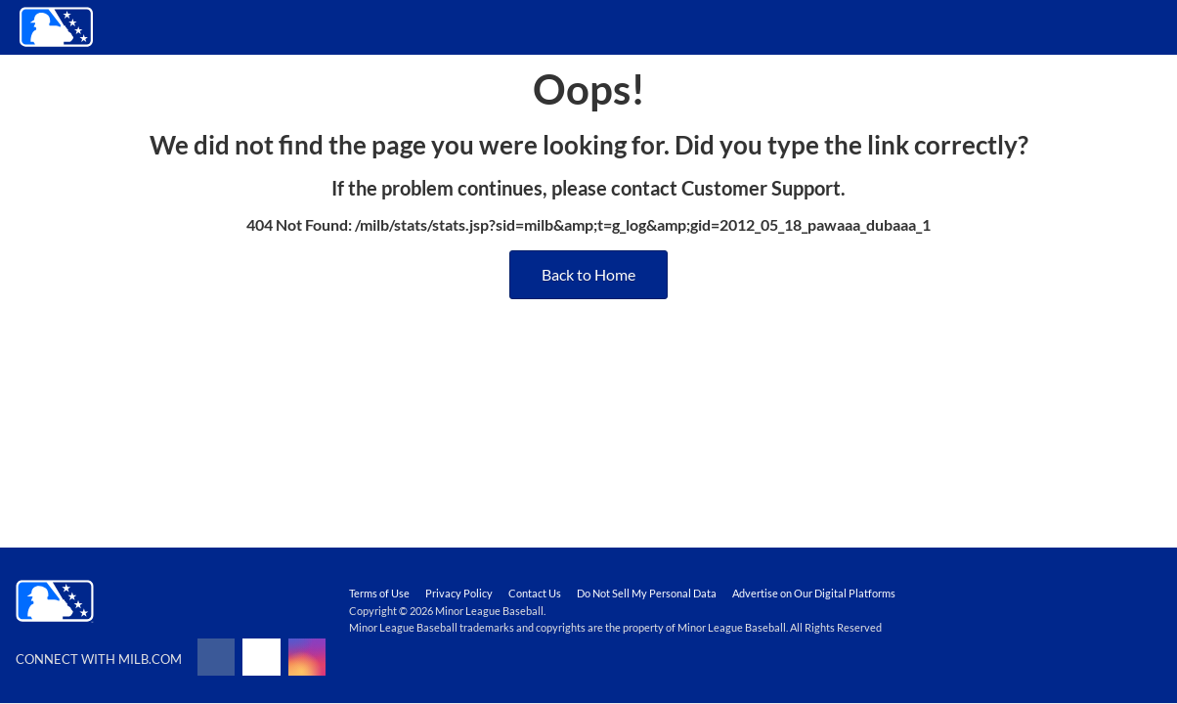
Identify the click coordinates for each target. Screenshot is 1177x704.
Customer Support (761, 187)
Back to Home (588, 274)
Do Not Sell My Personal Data (647, 593)
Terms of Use (379, 593)
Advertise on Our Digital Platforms (813, 593)
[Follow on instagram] (307, 657)
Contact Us (534, 593)
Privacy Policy (459, 593)
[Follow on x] (261, 657)
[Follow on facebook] (216, 657)
